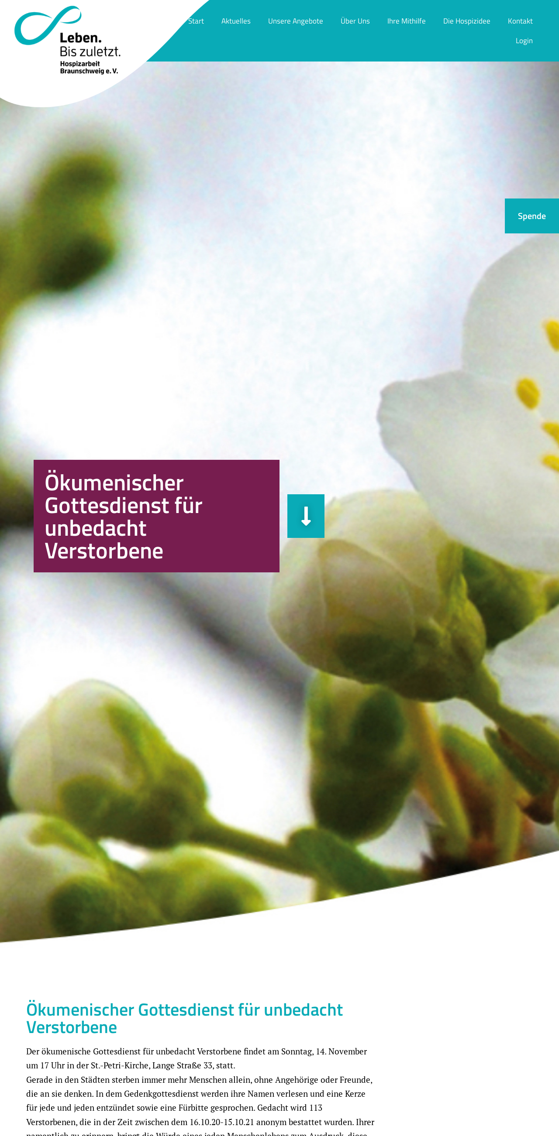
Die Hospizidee (466, 21)
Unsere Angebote (295, 21)
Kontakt (520, 21)
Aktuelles (236, 21)
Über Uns (355, 21)
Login (524, 40)
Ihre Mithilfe (406, 21)
